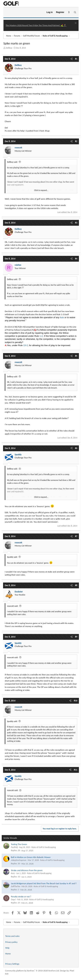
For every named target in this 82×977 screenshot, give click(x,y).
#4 (76, 258)
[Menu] (7, 12)
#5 (76, 356)
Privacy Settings (12, 964)
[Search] (75, 12)
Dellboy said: (12, 162)
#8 (76, 585)
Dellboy (9, 48)
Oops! (13, 899)
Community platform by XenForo (32, 970)
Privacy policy (11, 942)
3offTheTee (15, 886)
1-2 (41, 336)
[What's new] (69, 12)
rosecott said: (12, 606)
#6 (76, 448)
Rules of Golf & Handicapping (44, 847)
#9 (76, 636)
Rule (62, 317)
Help (7, 948)
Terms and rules (12, 936)
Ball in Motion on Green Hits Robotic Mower (31, 857)
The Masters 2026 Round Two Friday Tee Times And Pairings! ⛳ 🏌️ (36, 25)
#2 (76, 141)
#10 (75, 700)
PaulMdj (14, 847)
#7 (76, 536)
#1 (76, 59)
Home (8, 953)
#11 (75, 770)
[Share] (71, 59)
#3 (76, 222)
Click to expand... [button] (41, 190)
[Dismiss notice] (75, 23)
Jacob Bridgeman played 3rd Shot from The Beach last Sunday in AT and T (44, 883)
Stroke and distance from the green (26, 870)
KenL (13, 873)
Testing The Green (19, 844)
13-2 (25, 345)
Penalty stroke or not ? (21, 896)
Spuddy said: (12, 557)
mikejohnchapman (18, 860)
